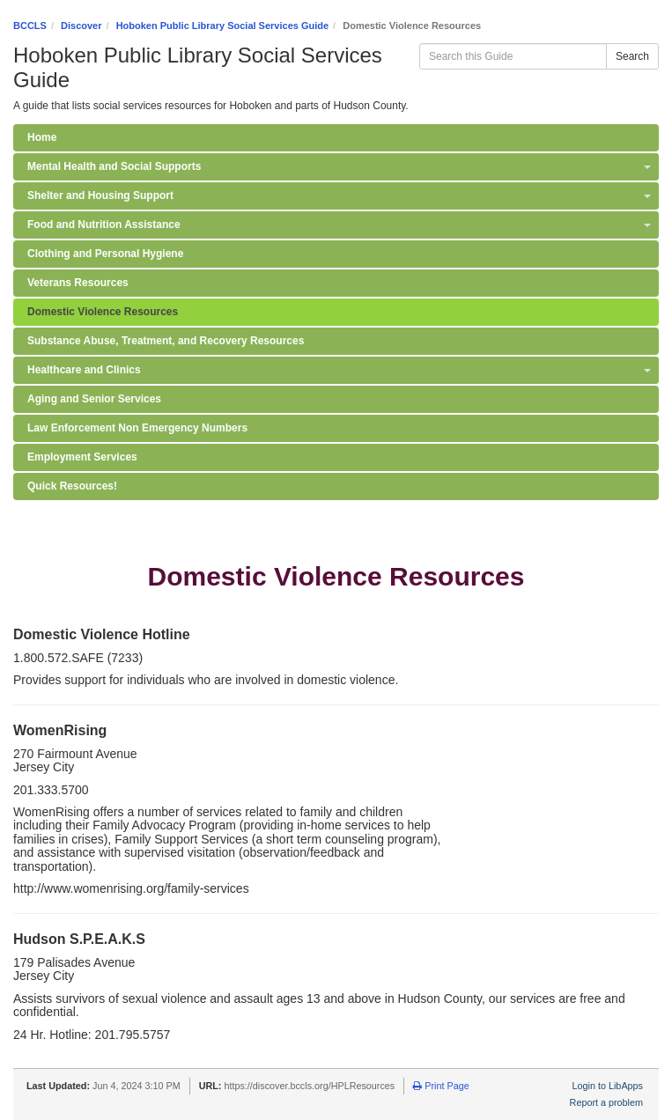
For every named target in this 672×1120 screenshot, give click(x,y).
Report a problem (606, 1102)
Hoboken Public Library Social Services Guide (222, 25)
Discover (81, 25)
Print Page (441, 1085)
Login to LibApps (607, 1085)
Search (632, 56)
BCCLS (30, 25)
